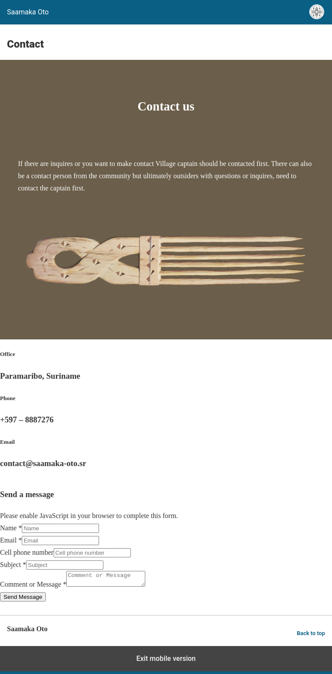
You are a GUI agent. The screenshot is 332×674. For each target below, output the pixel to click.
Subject (13, 564)
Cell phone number (27, 552)
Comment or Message (33, 587)
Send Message (22, 599)
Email (11, 540)
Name (11, 528)
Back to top (311, 636)
